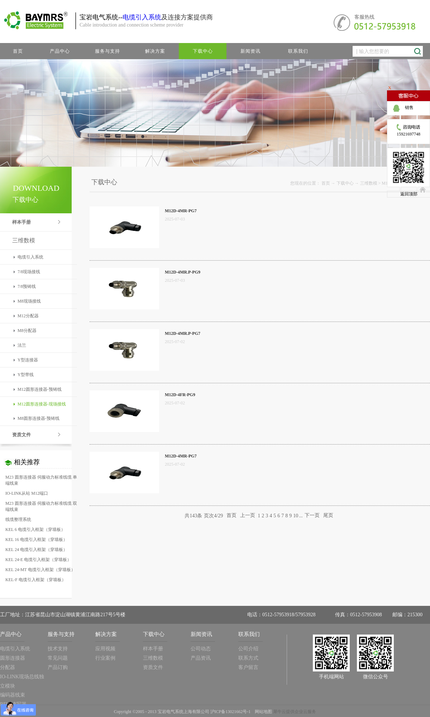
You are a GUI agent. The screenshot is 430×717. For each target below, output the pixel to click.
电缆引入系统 (142, 17)
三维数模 (368, 183)
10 (295, 515)
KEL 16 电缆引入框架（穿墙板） (36, 539)
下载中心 (345, 183)
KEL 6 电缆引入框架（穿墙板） (35, 529)
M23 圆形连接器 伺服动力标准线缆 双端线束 (41, 506)
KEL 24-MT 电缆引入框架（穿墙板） (40, 569)
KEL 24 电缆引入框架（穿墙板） (36, 549)
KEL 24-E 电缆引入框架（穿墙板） (38, 559)
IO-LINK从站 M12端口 (26, 493)
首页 (18, 51)
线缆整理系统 (18, 519)
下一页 (312, 515)
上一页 (247, 515)
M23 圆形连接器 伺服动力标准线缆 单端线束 (41, 480)
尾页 (328, 515)
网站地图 (262, 711)
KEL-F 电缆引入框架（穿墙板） (35, 579)
